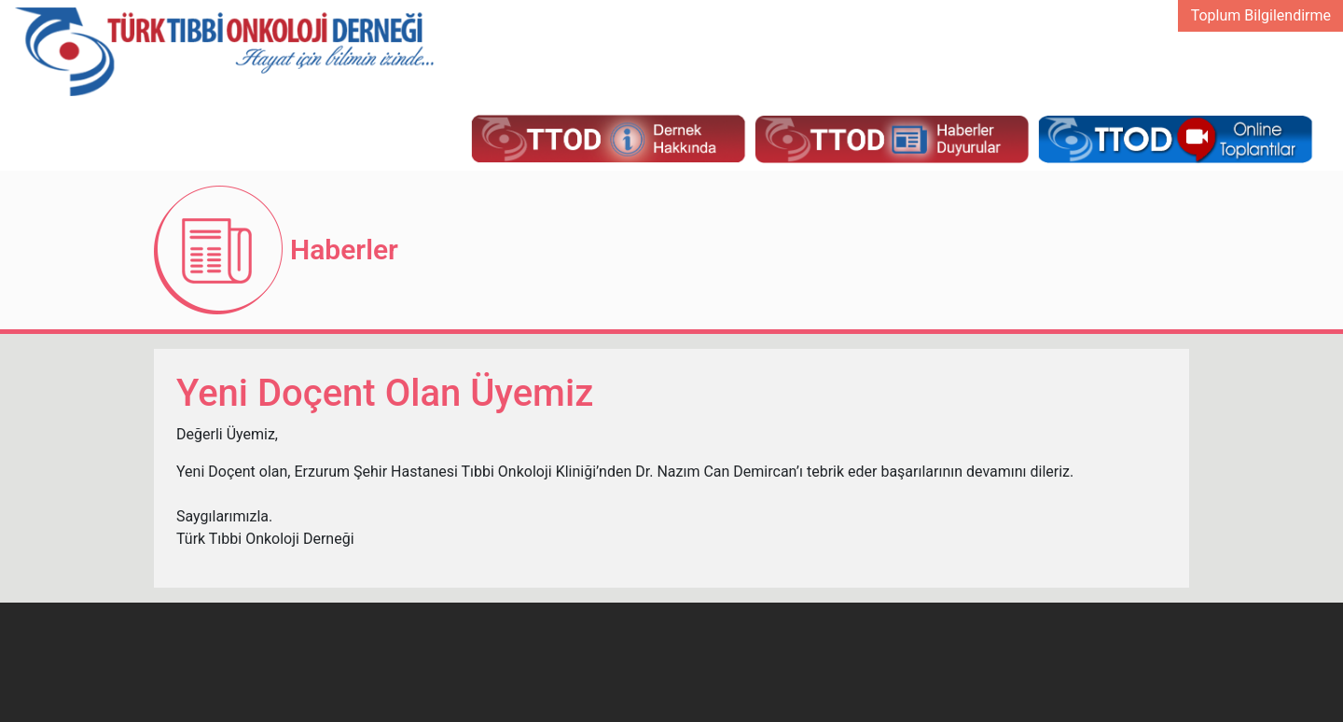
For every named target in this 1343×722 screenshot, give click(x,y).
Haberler (344, 249)
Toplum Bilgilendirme (1261, 15)
